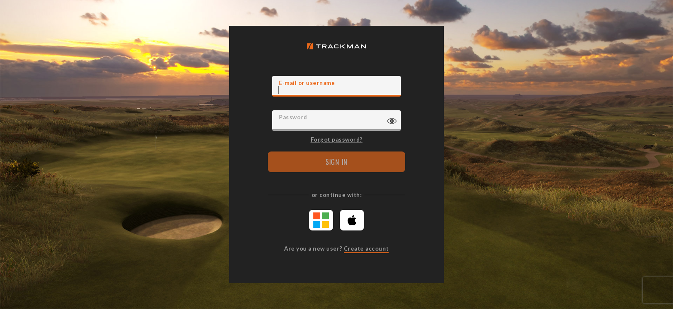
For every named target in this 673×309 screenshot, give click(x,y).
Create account (366, 248)
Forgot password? (337, 139)
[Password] (336, 120)
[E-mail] (336, 86)
